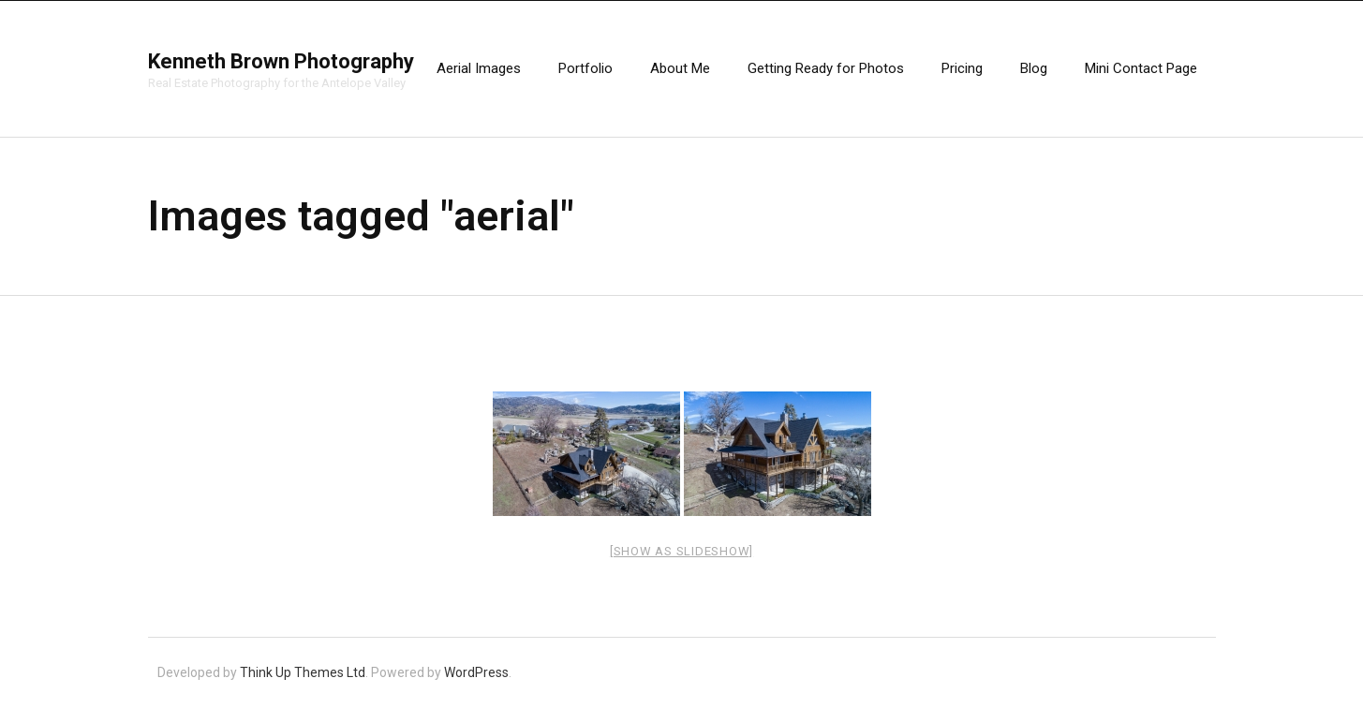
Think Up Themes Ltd (302, 672)
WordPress (476, 672)
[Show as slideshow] (681, 551)
